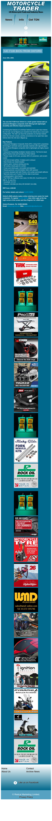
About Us (5, 771)
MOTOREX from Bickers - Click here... (26, 44)
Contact (30, 768)
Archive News (33, 771)
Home (4, 768)
